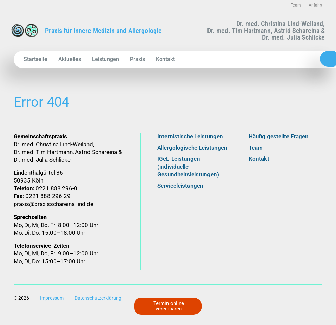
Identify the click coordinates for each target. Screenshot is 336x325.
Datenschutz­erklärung (98, 304)
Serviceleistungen (180, 192)
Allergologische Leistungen (192, 154)
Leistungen (105, 59)
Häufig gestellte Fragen (279, 143)
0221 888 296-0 (292, 59)
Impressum (52, 304)
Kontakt (165, 59)
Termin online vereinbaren (170, 306)
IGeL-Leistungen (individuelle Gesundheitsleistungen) (188, 173)
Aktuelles (69, 59)
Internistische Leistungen (190, 143)
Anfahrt (315, 5)
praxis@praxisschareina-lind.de (53, 211)
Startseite (35, 59)
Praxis (137, 59)
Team (296, 5)
